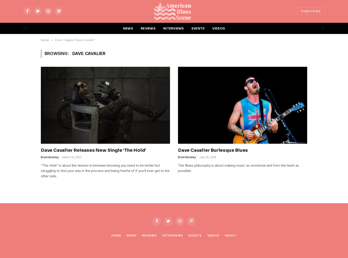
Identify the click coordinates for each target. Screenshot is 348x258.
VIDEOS (218, 28)
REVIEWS (148, 28)
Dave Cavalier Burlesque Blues (213, 150)
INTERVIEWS (173, 28)
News (131, 235)
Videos (213, 235)
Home (116, 235)
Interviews (172, 235)
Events (195, 235)
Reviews (149, 235)
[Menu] (26, 28)
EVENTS (198, 28)
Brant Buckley (50, 157)
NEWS (128, 28)
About (231, 235)
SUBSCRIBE (311, 11)
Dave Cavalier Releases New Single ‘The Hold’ (93, 150)
